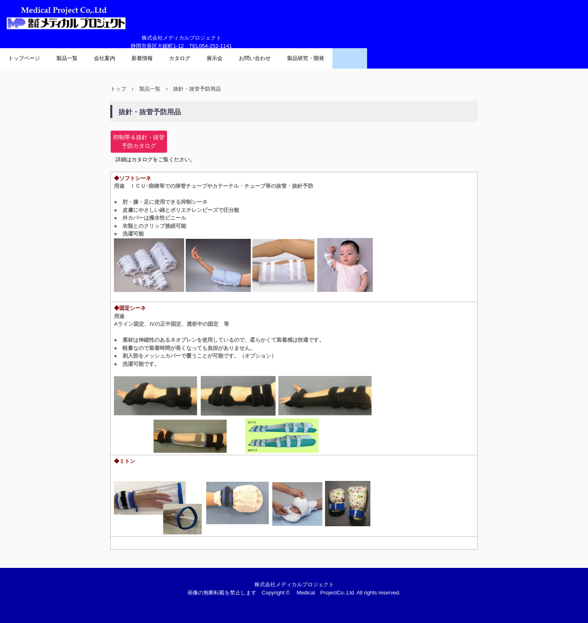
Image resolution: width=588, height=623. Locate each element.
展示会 (215, 58)
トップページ (24, 58)
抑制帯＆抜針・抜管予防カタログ (139, 141)
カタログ (179, 58)
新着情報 (142, 58)
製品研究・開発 (305, 58)
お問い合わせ (255, 58)
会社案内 (104, 58)
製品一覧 (67, 58)
